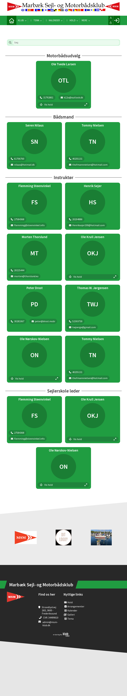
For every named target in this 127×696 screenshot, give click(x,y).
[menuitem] (11, 20)
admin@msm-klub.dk (50, 624)
